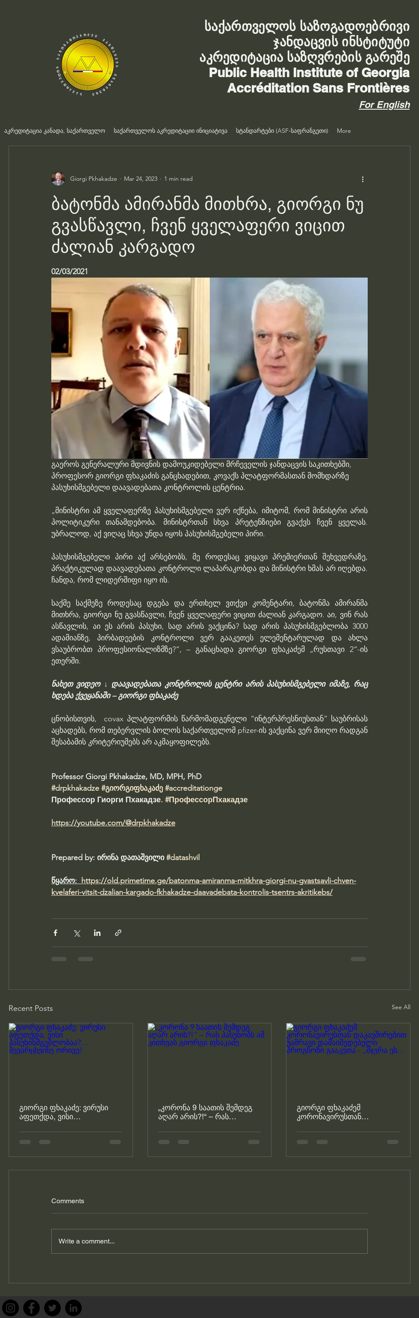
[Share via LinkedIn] (97, 933)
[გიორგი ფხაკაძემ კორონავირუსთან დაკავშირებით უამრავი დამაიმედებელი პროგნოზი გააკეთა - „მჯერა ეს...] (348, 1058)
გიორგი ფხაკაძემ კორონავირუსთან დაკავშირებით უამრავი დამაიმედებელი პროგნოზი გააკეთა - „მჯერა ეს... (346, 1112)
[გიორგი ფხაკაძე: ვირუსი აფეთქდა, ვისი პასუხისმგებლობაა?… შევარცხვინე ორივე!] (71, 1058)
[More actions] (362, 178)
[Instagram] (10, 1308)
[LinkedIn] (73, 1308)
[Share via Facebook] (55, 933)
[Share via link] (118, 933)
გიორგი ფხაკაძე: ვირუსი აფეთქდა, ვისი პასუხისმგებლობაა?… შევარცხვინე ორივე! (63, 1112)
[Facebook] (31, 1308)
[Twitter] (52, 1308)
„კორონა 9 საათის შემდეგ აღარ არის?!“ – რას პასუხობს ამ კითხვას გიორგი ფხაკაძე (205, 1112)
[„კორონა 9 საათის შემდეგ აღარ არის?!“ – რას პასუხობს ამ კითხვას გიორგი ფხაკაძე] (209, 1058)
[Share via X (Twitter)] (76, 933)
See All (401, 1007)
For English (384, 104)
